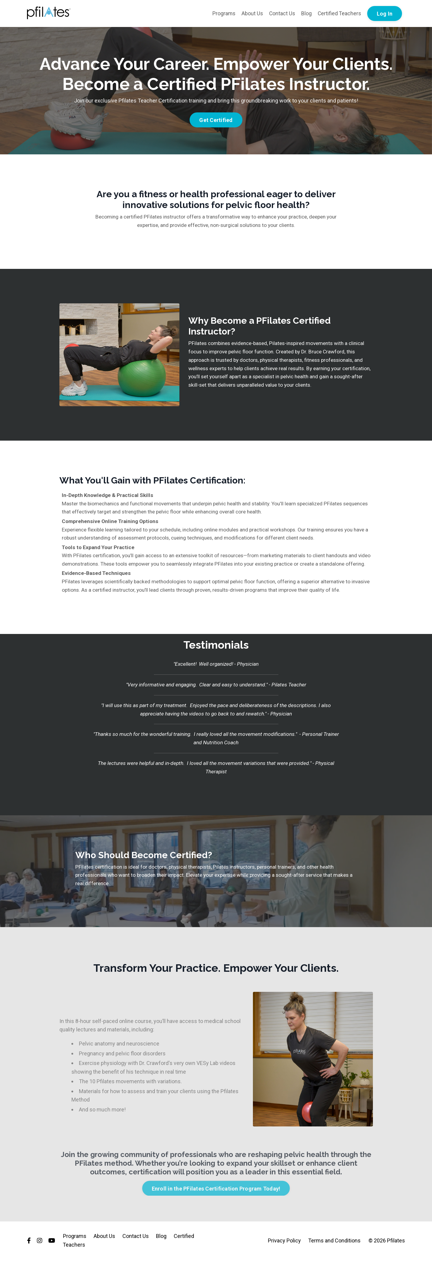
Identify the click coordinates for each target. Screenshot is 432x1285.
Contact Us (281, 13)
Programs (223, 13)
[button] (216, 118)
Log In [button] (385, 13)
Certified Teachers (339, 13)
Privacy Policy (284, 1266)
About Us (251, 13)
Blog (306, 13)
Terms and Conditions (334, 1266)
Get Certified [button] (215, 120)
